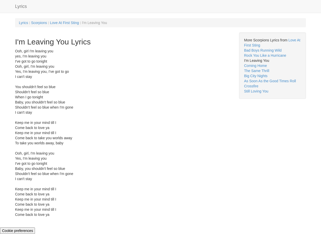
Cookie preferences (17, 231)
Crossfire (251, 86)
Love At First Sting (64, 23)
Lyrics (21, 6)
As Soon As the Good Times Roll (270, 81)
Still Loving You (256, 91)
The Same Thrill (256, 71)
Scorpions (39, 23)
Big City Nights (256, 76)
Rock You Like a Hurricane (265, 55)
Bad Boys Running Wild (263, 50)
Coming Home (255, 66)
